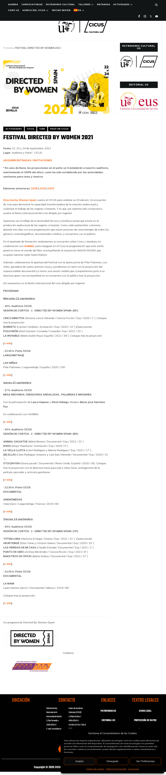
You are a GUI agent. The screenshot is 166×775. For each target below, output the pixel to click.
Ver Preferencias (145, 761)
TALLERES (84, 4)
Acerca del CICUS (33, 10)
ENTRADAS (103, 4)
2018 (34, 188)
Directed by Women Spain (20, 200)
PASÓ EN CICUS (59, 129)
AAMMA (29, 246)
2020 (51, 188)
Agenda (13, 4)
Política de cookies (95, 769)
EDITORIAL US (108, 720)
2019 (42, 188)
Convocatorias (32, 4)
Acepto (79, 761)
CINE (42, 129)
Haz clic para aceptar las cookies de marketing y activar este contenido (20, 720)
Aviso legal (133, 769)
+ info (7, 375)
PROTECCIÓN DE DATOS (145, 720)
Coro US (13, 10)
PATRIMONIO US (108, 711)
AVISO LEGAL (145, 711)
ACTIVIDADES (121, 4)
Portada (8, 47)
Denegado (113, 761)
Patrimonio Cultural (60, 4)
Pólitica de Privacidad (116, 769)
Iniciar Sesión (61, 10)
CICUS (30, 129)
